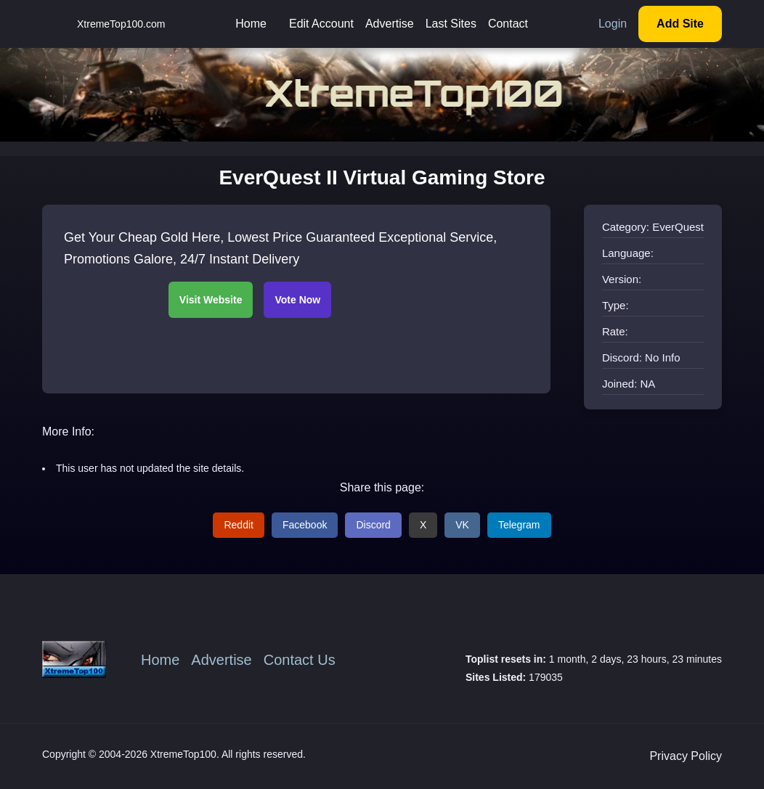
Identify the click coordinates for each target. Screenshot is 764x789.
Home (251, 23)
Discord (373, 525)
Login (612, 23)
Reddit (238, 525)
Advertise (389, 23)
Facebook (305, 525)
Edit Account (321, 23)
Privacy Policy (685, 756)
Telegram (519, 525)
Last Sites (451, 23)
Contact (508, 23)
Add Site (680, 23)
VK (462, 525)
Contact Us (300, 660)
